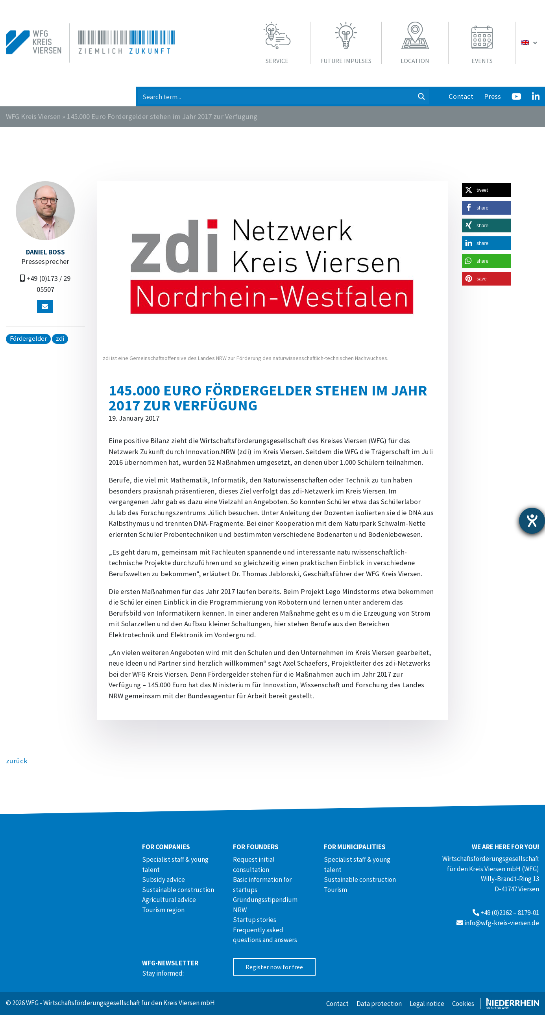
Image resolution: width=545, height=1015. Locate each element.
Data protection (379, 1003)
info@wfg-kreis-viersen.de (501, 923)
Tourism (335, 889)
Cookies (463, 1003)
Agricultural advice (169, 899)
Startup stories (254, 919)
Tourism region (163, 910)
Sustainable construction (178, 889)
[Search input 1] (276, 96)
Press (492, 96)
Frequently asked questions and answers (265, 935)
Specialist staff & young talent (175, 864)
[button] (486, 190)
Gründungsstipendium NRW (265, 904)
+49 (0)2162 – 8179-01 (509, 912)
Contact (461, 96)
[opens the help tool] (532, 521)
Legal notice (427, 1003)
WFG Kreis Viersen (33, 116)
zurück (17, 760)
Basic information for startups (262, 884)
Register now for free (274, 967)
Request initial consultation (254, 864)
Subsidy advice (163, 879)
